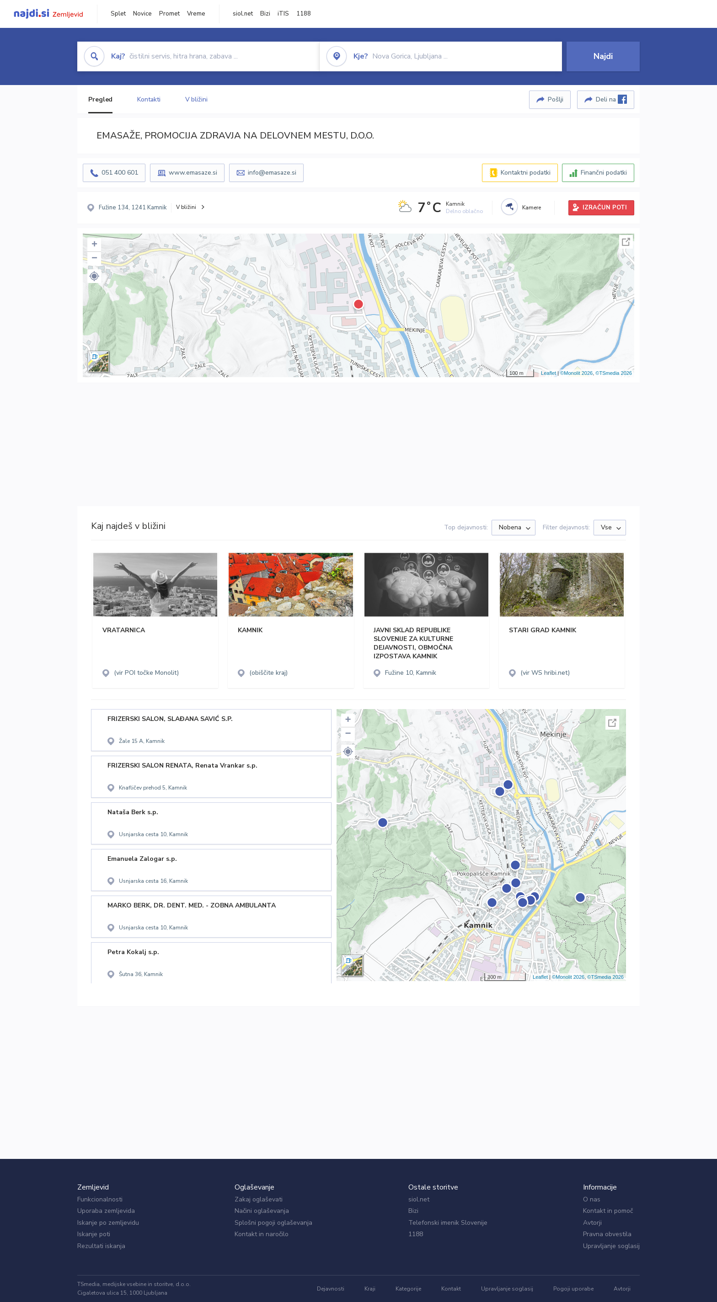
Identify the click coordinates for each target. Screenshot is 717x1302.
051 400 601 (120, 172)
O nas (591, 1199)
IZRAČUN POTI (605, 207)
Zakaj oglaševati (259, 1199)
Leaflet (548, 373)
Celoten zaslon (626, 242)
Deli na (611, 99)
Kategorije (408, 1288)
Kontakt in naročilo (262, 1234)
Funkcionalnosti (100, 1199)
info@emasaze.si (272, 172)
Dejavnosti (330, 1288)
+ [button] (94, 245)
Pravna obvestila (607, 1234)
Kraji (369, 1288)
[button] (94, 276)
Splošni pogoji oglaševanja (273, 1222)
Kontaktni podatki (526, 172)
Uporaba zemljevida (106, 1210)
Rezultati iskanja (101, 1246)
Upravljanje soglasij (611, 1246)
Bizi (265, 14)
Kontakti (148, 99)
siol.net (243, 14)
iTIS (283, 14)
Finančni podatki (604, 172)
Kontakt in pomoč (608, 1210)
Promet (169, 14)
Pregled (100, 99)
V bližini (196, 99)
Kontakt (451, 1288)
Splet (118, 14)
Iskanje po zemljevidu (108, 1222)
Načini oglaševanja (262, 1210)
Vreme (196, 14)
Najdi (603, 56)
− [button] (94, 259)
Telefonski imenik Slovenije (447, 1222)
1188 (303, 14)
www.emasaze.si (193, 172)
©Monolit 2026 (576, 373)
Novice (142, 14)
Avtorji (592, 1222)
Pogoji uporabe (573, 1288)
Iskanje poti (93, 1234)
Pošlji (555, 99)
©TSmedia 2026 (613, 373)
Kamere (531, 207)
